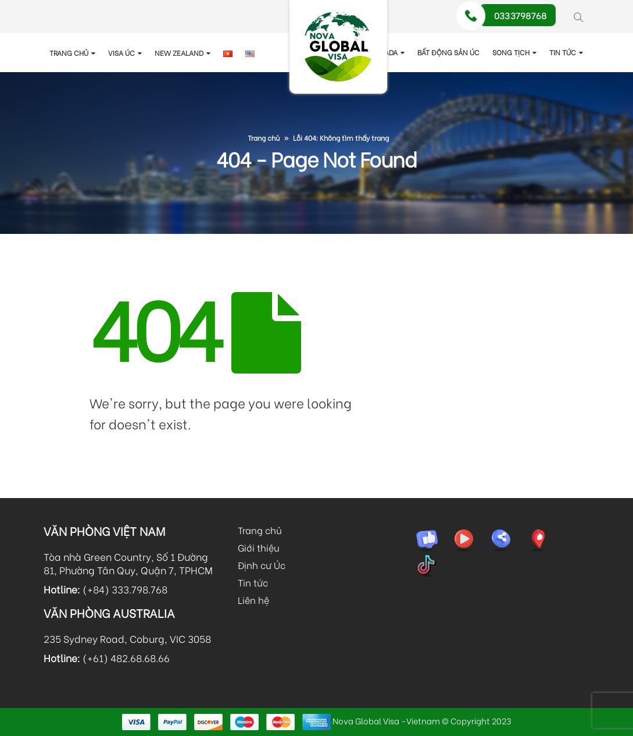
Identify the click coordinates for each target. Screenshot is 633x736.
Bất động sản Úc (448, 52)
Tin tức (253, 582)
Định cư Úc (261, 564)
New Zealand (179, 53)
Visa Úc (121, 53)
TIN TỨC (562, 52)
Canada (384, 52)
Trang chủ (68, 53)
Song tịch (511, 52)
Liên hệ (253, 599)
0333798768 (520, 15)
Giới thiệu (259, 547)
